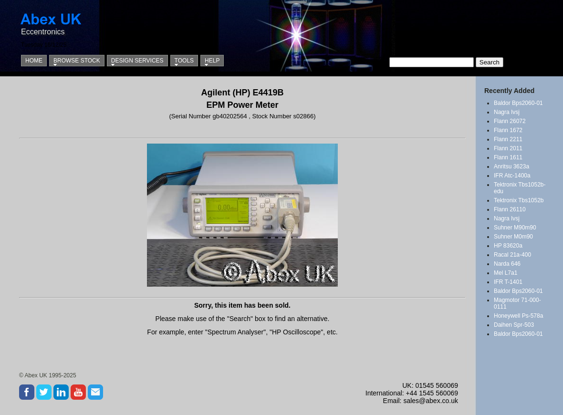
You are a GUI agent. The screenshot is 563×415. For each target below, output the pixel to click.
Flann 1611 (508, 157)
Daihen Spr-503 (514, 325)
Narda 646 (507, 263)
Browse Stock (76, 60)
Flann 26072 (510, 121)
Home (33, 60)
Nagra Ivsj (507, 112)
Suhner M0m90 (513, 236)
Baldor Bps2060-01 (518, 103)
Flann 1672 (508, 130)
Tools (184, 60)
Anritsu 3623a (511, 166)
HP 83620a (508, 245)
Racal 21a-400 (512, 254)
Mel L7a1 (505, 273)
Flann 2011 (508, 148)
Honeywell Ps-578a (518, 315)
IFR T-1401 (508, 282)
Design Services (137, 60)
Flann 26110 (510, 209)
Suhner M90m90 (515, 227)
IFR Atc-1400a (512, 175)
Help (212, 60)
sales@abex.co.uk (430, 401)
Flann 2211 (508, 139)
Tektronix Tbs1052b (519, 200)
